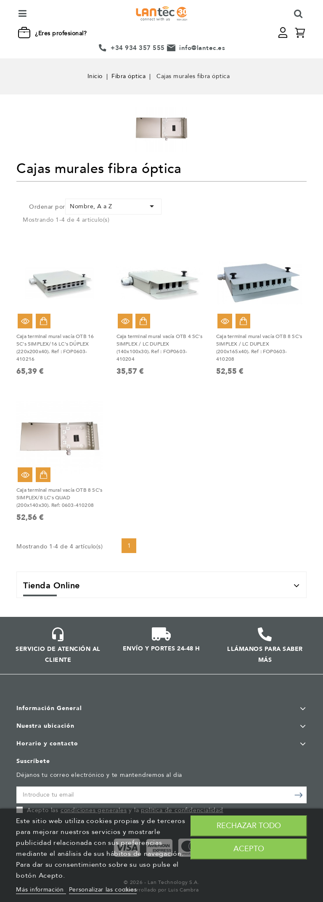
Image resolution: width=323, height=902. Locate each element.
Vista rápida (25, 321)
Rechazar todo (249, 826)
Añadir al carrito (43, 321)
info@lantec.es (202, 48)
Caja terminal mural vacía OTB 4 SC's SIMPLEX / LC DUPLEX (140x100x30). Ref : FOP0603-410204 (159, 347)
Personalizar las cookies (103, 890)
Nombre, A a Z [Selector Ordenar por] (113, 206)
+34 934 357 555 (138, 48)
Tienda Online (51, 585)
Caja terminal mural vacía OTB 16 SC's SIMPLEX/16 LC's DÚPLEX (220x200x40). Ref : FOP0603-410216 (55, 347)
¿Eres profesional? (61, 33)
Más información (41, 890)
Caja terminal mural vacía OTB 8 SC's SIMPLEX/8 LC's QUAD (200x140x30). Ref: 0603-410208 (59, 498)
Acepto (248, 849)
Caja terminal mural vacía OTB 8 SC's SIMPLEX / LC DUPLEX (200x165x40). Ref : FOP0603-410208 (259, 347)
